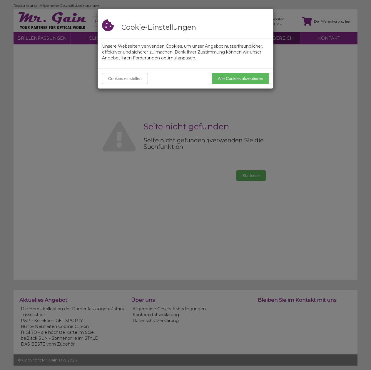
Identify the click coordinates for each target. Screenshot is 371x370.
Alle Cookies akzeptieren (240, 78)
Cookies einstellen (125, 78)
